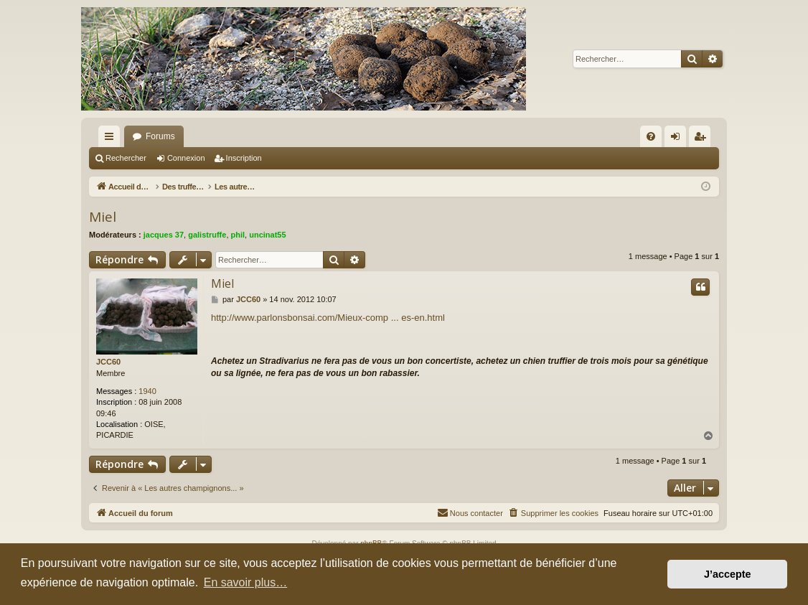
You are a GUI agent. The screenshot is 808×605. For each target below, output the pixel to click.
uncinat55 (267, 234)
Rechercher (125, 158)
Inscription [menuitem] (702, 139)
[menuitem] (651, 136)
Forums (160, 136)
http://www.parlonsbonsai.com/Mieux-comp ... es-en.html (328, 317)
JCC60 (108, 361)
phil (238, 234)
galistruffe (207, 234)
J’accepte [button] (727, 574)
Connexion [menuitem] (678, 139)
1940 (147, 391)
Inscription (244, 158)
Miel (102, 216)
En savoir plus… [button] (246, 582)
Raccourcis (112, 139)
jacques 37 (164, 234)
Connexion (186, 158)
